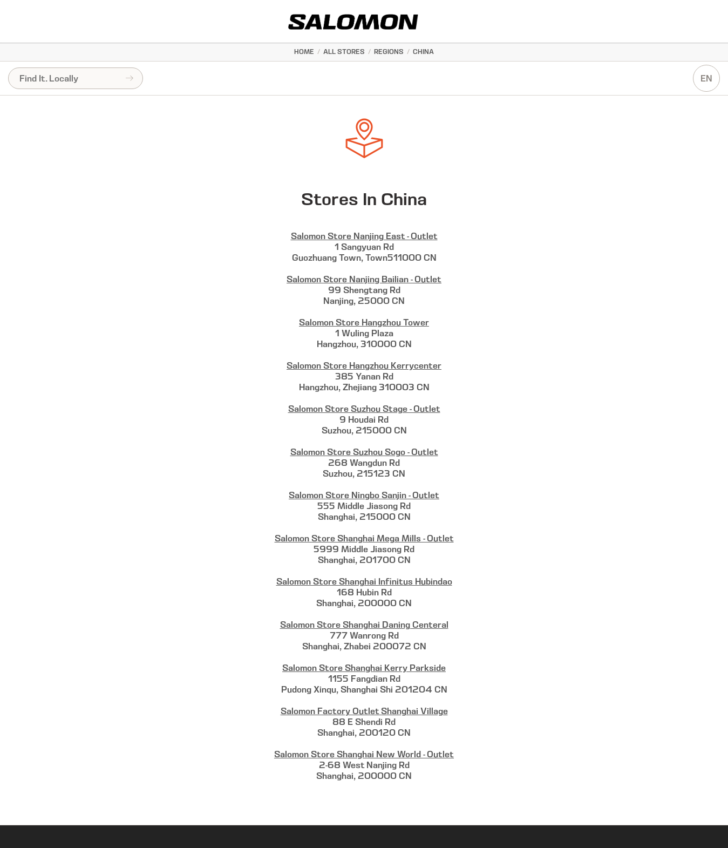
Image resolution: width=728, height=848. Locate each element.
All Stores (344, 51)
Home (304, 51)
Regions (389, 51)
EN (706, 78)
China (423, 51)
